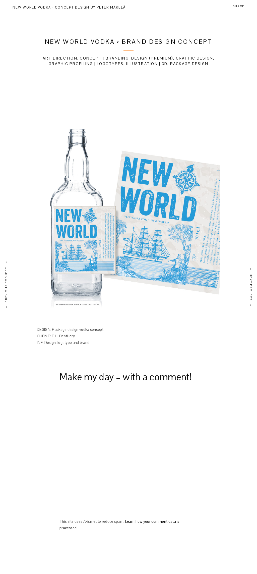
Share (238, 6)
